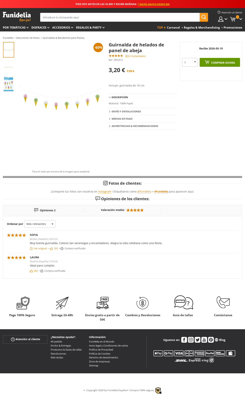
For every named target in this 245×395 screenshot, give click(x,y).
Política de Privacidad (101, 349)
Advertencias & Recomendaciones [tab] (135, 126)
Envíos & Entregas (61, 345)
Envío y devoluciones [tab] (126, 111)
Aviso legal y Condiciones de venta (108, 345)
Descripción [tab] (120, 97)
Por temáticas (14, 27)
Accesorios (61, 27)
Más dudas (57, 357)
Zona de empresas (99, 361)
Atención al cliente (25, 339)
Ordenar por (15, 224)
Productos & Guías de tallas (66, 349)
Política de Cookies (99, 353)
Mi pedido (56, 341)
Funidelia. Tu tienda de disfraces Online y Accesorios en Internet (17, 17)
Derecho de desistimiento (103, 357)
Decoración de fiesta (27, 38)
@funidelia (144, 191)
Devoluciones (58, 353)
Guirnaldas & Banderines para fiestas (63, 38)
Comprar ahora (222, 62)
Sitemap (93, 365)
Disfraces (38, 27)
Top (160, 27)
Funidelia (8, 38)
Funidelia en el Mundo (101, 341)
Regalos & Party (88, 27)
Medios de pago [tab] (122, 118)
